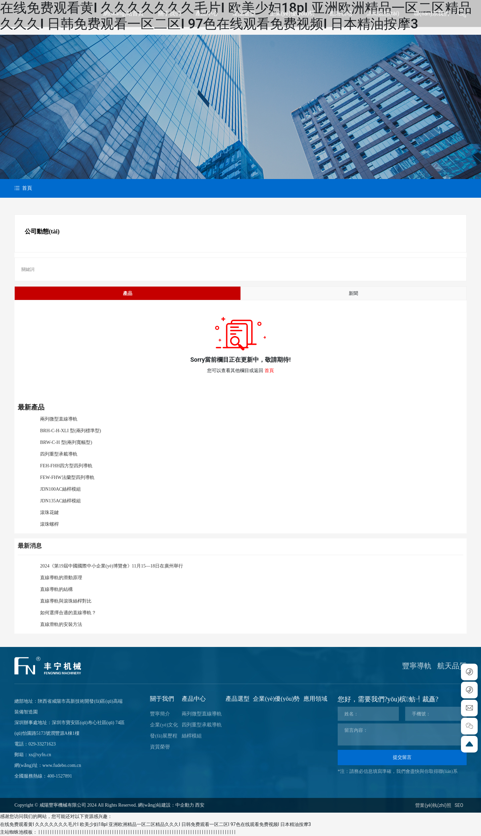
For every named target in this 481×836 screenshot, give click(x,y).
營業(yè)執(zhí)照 (433, 805)
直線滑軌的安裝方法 (61, 624)
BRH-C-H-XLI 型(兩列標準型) (70, 430)
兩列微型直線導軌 (58, 419)
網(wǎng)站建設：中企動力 (166, 805)
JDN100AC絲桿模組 (60, 489)
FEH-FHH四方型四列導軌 (66, 465)
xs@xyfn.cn (39, 754)
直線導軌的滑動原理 (61, 577)
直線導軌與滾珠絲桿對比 (66, 601)
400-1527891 (59, 776)
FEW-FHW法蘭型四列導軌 (67, 477)
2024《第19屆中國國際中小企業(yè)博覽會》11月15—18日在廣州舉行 (111, 565)
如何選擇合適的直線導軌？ (68, 612)
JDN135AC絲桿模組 (60, 500)
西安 (199, 805)
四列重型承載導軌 (58, 454)
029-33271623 (42, 743)
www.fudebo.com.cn (61, 765)
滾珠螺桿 (49, 524)
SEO (459, 805)
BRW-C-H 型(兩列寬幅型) (66, 442)
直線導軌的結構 (56, 589)
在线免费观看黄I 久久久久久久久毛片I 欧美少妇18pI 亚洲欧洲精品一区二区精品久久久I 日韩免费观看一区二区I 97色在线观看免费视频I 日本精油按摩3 (155, 824)
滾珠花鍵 (49, 512)
